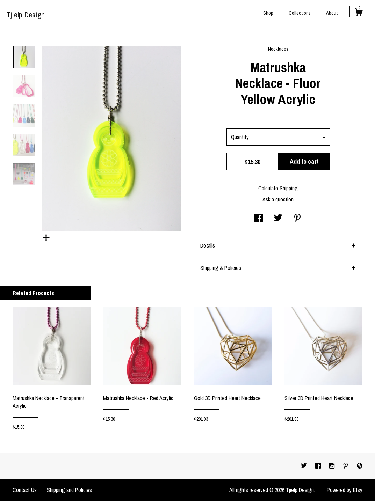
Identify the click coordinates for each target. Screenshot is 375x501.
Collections (300, 13)
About (332, 13)
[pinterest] (346, 466)
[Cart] (358, 13)
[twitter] (304, 466)
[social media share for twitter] (278, 218)
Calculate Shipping (278, 188)
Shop (268, 13)
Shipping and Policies (69, 490)
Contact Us (25, 490)
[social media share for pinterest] (297, 218)
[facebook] (318, 466)
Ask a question (278, 199)
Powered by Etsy (344, 490)
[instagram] (332, 466)
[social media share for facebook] (258, 218)
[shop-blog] (359, 466)
